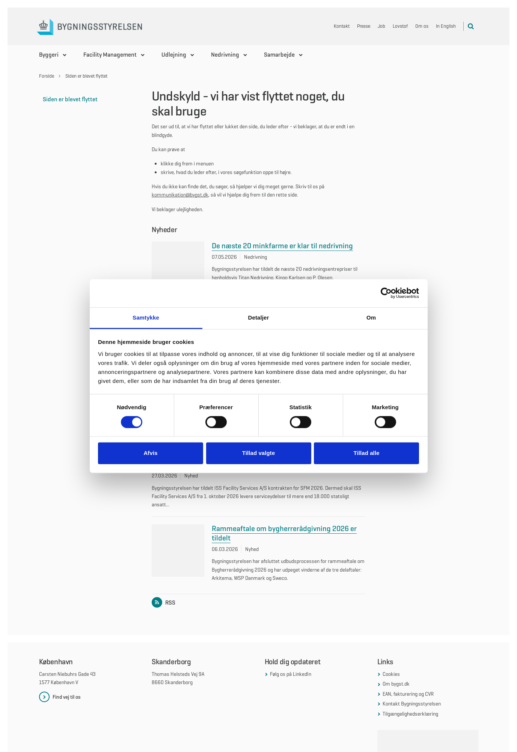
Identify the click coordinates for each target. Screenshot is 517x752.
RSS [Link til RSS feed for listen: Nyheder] (164, 577)
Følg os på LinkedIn (290, 649)
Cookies (391, 649)
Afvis (150, 453)
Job (381, 26)
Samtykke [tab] (146, 317)
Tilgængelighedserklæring (410, 688)
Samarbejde (279, 55)
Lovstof (400, 26)
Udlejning (173, 55)
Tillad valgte (258, 453)
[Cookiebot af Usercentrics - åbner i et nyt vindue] (386, 293)
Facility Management (110, 55)
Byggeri (49, 55)
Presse (363, 26)
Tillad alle (366, 453)
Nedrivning (225, 55)
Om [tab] (371, 317)
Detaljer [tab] (258, 317)
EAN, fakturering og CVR (408, 668)
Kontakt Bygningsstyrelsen (412, 678)
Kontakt (342, 26)
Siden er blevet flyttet (70, 99)
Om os (421, 26)
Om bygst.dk (396, 659)
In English (446, 26)
